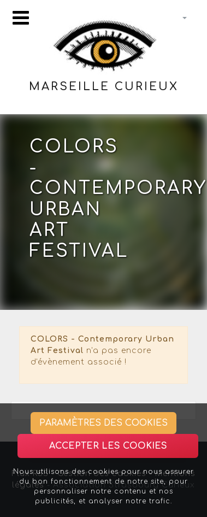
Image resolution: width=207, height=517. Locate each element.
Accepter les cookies (108, 446)
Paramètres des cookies (103, 423)
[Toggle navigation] (20, 17)
